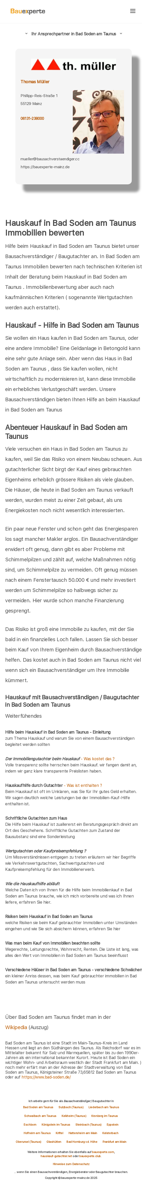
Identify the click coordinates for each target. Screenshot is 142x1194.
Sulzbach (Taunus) (70, 1107)
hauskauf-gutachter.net (56, 1156)
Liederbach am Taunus (103, 1107)
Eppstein (112, 1124)
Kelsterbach (110, 1133)
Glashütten (53, 1142)
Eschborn (30, 1124)
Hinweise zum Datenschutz (71, 1164)
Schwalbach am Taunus (40, 1116)
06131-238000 (32, 118)
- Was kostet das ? (60, 758)
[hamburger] (133, 11)
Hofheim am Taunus (37, 1133)
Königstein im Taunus (56, 1124)
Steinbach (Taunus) (88, 1124)
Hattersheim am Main (82, 1133)
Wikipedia (16, 1027)
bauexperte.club (90, 1156)
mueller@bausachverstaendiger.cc (50, 158)
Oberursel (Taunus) (28, 1142)
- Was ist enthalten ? (53, 785)
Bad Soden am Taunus (38, 1107)
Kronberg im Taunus (104, 1116)
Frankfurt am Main (114, 1142)
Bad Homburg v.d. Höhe (81, 1142)
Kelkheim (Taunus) (74, 1116)
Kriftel (59, 1133)
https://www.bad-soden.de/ (46, 1077)
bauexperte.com (103, 1152)
